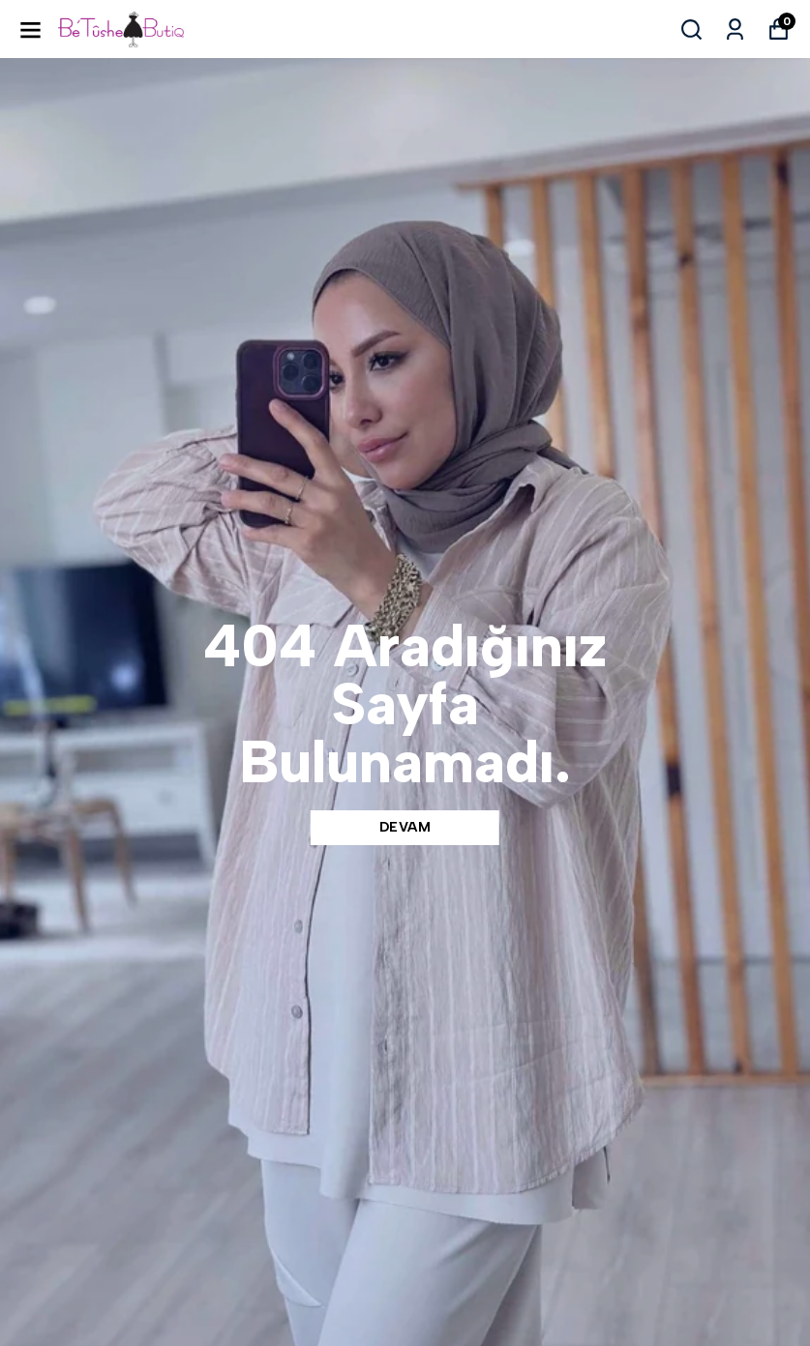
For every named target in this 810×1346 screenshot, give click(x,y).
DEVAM (405, 827)
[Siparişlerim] (735, 29)
